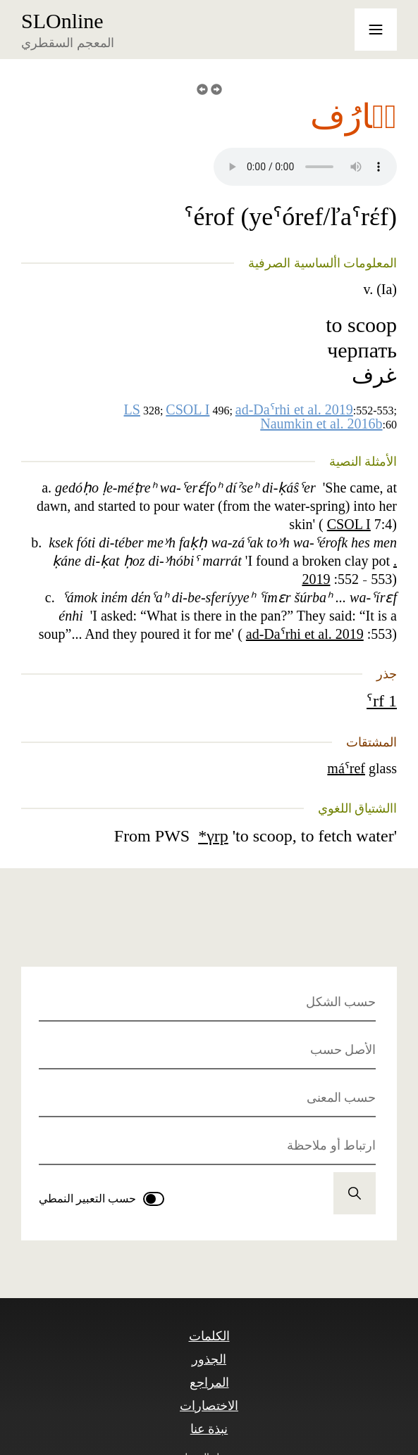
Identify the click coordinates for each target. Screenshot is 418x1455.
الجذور (209, 1359)
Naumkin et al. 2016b (321, 424)
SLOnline (62, 21)
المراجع (209, 1382)
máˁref (346, 768)
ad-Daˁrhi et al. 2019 (294, 409)
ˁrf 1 (382, 701)
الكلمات (209, 1336)
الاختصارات (209, 1406)
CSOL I (187, 409)
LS (132, 409)
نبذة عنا (209, 1429)
